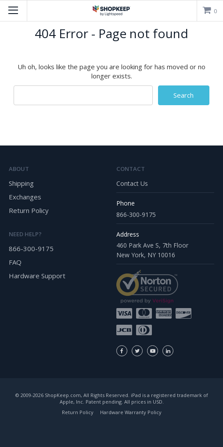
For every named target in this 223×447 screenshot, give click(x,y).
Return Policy (29, 210)
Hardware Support (37, 275)
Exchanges (25, 196)
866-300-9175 (31, 248)
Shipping (21, 183)
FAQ (15, 262)
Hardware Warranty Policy (131, 412)
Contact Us (132, 183)
